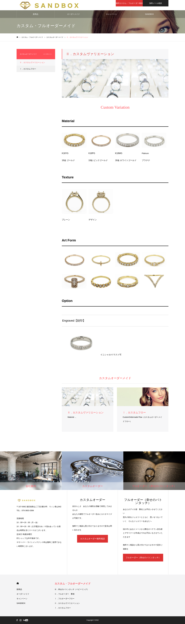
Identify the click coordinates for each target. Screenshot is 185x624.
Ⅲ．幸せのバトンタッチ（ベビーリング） (72, 589)
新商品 (35, 14)
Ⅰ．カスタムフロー (28, 69)
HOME (18, 583)
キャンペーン (111, 14)
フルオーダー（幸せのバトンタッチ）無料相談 (143, 558)
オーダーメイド (73, 14)
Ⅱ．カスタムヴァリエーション (32, 62)
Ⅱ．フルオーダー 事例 (64, 594)
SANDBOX (149, 14)
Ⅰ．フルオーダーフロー (64, 599)
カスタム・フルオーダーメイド (73, 583)
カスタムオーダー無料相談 (92, 539)
